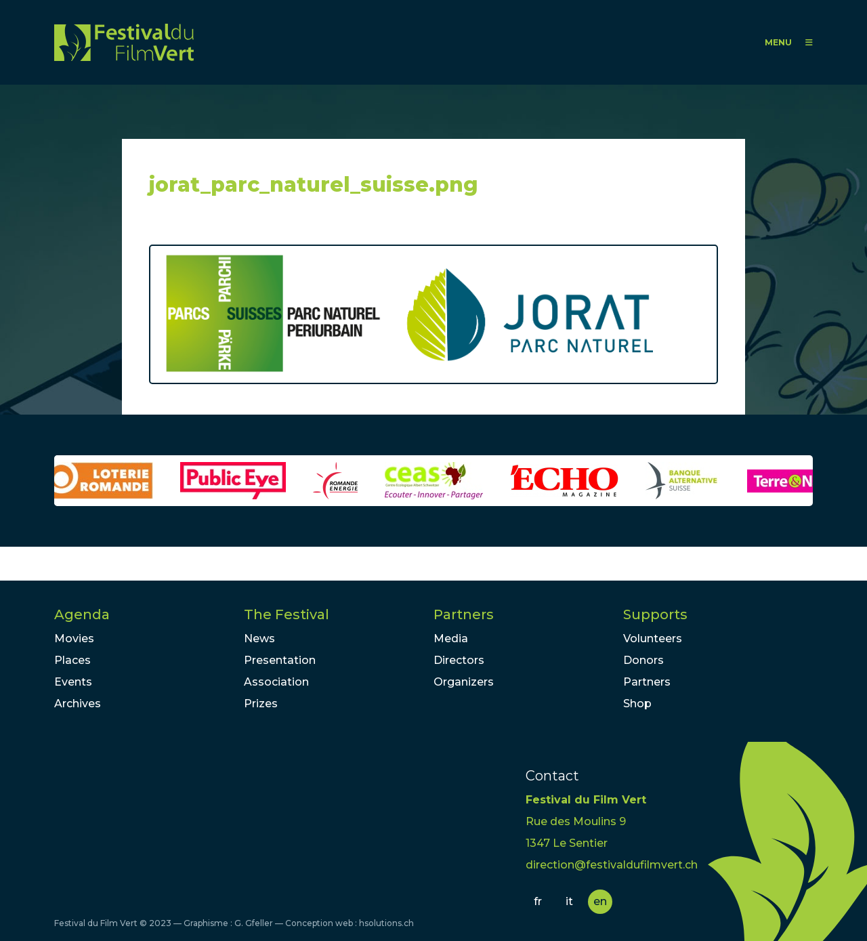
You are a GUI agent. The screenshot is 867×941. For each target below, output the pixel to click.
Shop (637, 703)
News (259, 638)
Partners (464, 614)
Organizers (464, 681)
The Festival (286, 614)
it (569, 901)
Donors (643, 660)
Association (276, 681)
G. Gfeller (253, 923)
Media (451, 638)
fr (538, 901)
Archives (77, 703)
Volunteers (652, 638)
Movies (74, 638)
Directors (459, 660)
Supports (655, 614)
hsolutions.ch (386, 923)
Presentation (280, 660)
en (600, 901)
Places (72, 660)
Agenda (82, 614)
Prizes (261, 703)
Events (73, 681)
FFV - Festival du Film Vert (124, 42)
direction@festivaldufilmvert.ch (612, 864)
